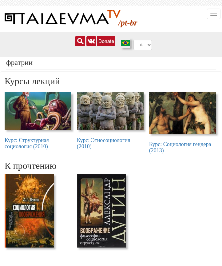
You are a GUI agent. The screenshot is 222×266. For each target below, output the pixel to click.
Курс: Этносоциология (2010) (103, 143)
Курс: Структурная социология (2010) (27, 143)
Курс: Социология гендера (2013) (180, 147)
